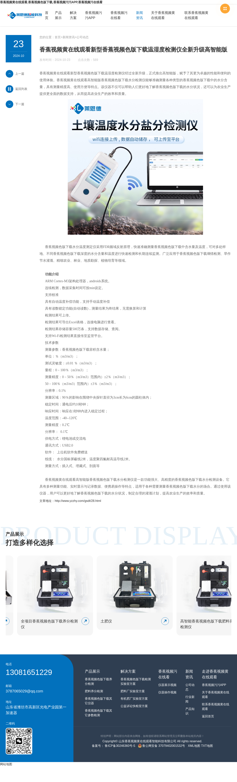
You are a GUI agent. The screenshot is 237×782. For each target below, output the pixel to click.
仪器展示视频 (167, 685)
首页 (46, 15)
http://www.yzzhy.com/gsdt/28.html (78, 500)
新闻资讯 (139, 15)
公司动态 (82, 37)
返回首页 (208, 716)
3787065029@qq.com (24, 691)
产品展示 (58, 15)
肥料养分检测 (94, 691)
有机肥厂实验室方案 (134, 698)
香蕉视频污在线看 (119, 15)
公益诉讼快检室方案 (134, 706)
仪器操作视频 (167, 692)
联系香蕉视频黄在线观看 (196, 15)
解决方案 (73, 15)
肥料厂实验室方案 (132, 691)
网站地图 (6, 764)
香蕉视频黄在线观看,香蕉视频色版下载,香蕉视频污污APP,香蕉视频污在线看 (51, 2)
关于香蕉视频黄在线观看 (163, 15)
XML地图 (194, 745)
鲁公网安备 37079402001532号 (161, 745)
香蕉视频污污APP (93, 15)
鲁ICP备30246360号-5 (119, 745)
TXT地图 (207, 745)
